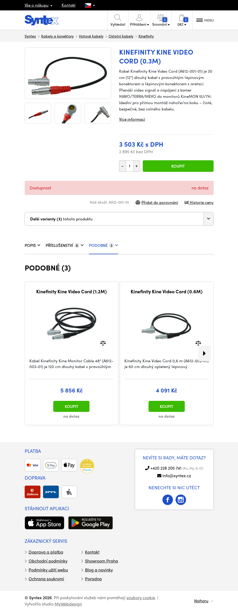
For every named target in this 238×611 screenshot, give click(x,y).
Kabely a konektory (57, 36)
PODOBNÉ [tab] (103, 245)
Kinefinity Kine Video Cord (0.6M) (167, 291)
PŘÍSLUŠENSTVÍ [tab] (65, 245)
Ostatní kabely (121, 36)
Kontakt (69, 5)
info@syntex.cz (176, 475)
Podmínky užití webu (48, 570)
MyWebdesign (68, 604)
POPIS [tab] (32, 245)
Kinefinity (146, 36)
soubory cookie (140, 597)
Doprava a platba (46, 552)
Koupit (178, 166)
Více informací (132, 119)
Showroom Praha (101, 561)
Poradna (93, 579)
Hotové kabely (91, 36)
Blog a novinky (99, 570)
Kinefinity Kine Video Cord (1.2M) (71, 291)
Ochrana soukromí (46, 579)
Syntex (30, 36)
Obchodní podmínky (48, 561)
